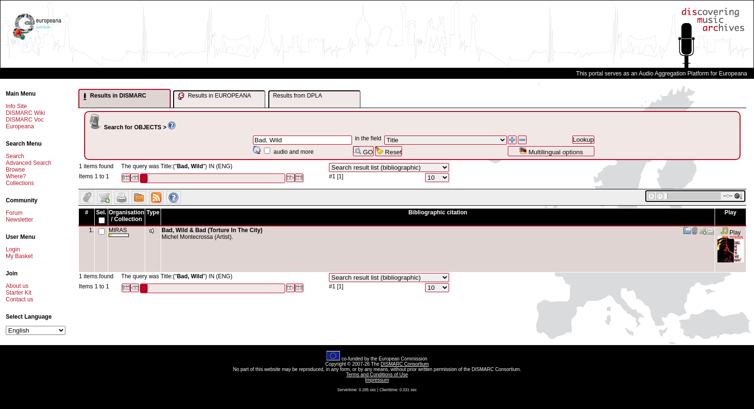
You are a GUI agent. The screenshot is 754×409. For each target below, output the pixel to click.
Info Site (16, 106)
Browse (15, 169)
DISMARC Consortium (405, 364)
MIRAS (119, 232)
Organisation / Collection (126, 216)
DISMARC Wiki (25, 113)
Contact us (19, 299)
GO (363, 151)
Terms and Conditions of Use (377, 374)
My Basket (19, 256)
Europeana (20, 126)
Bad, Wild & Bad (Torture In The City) (212, 230)
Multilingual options (551, 151)
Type (152, 212)
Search (15, 156)
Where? (16, 176)
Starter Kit (18, 292)
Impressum (377, 380)
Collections (20, 183)
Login (13, 249)
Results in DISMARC (114, 96)
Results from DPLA (297, 95)
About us (17, 286)
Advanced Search (28, 163)
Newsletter (19, 219)
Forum (14, 213)
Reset (389, 151)
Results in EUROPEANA (214, 96)
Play (730, 232)
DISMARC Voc (25, 119)
